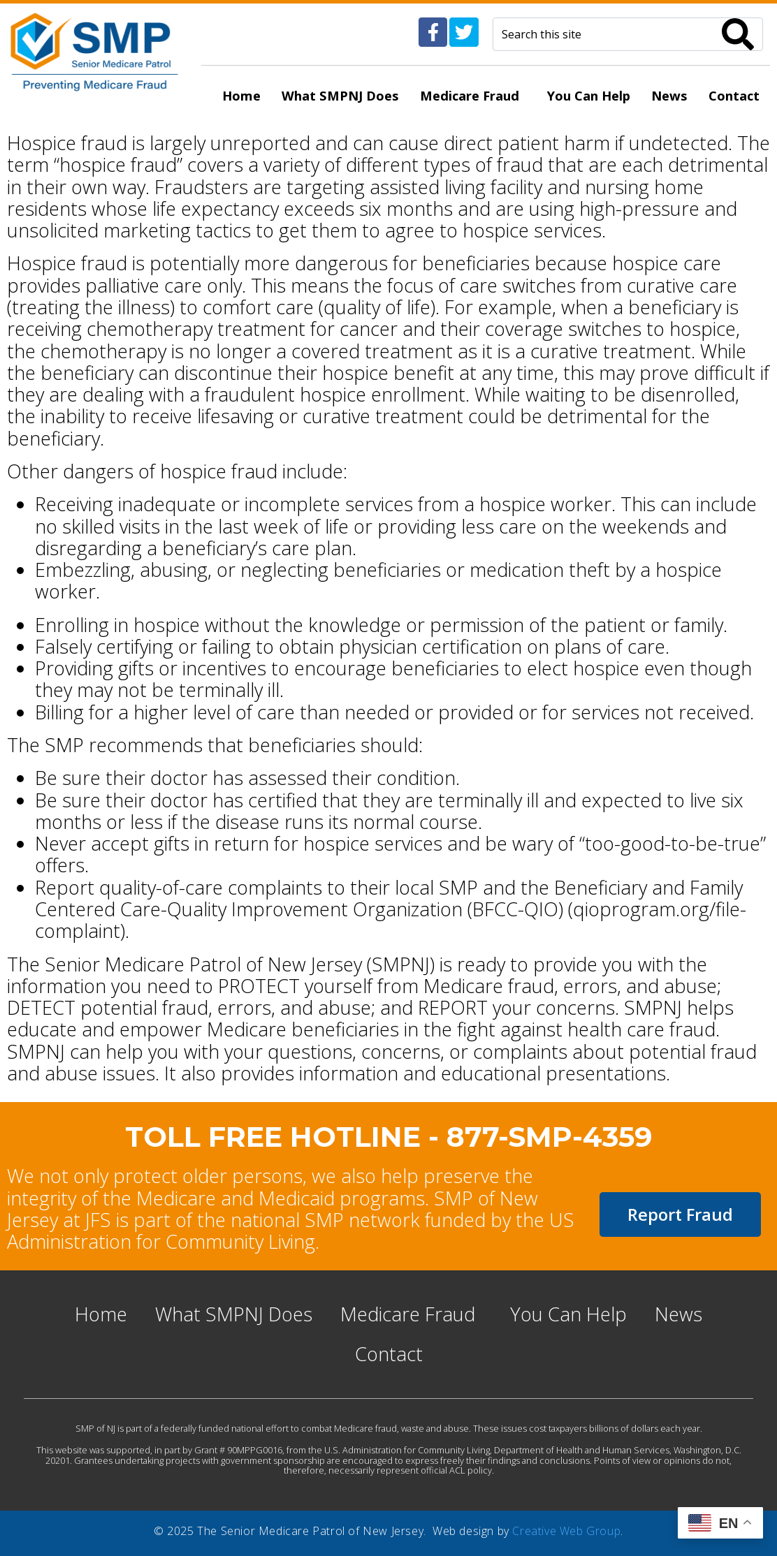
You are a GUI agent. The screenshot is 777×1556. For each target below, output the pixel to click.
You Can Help (588, 95)
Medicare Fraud (469, 95)
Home (241, 95)
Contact (734, 95)
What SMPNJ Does (340, 95)
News (669, 95)
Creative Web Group (566, 1531)
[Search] (737, 34)
